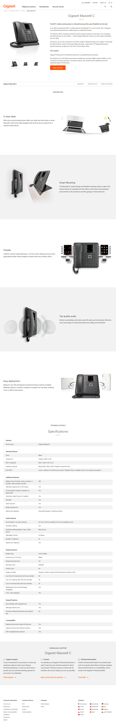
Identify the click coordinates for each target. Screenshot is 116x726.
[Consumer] (86, 3)
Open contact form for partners (52, 677)
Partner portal (25, 706)
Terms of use (6, 704)
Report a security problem (10, 712)
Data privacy (6, 706)
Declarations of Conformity (10, 709)
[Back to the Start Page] (9, 6)
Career (42, 706)
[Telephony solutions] (29, 7)
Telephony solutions (14, 10)
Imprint (5, 720)
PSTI (23, 704)
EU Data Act (6, 717)
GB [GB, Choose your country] (110, 3)
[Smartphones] (44, 7)
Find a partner (58, 68)
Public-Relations (45, 704)
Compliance (6, 714)
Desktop (23, 10)
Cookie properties (26, 712)
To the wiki (82, 677)
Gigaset (5, 10)
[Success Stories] (58, 7)
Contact (24, 709)
